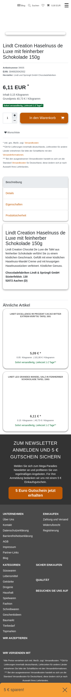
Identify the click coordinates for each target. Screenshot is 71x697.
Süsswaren (9, 570)
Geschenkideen (12, 614)
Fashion (7, 603)
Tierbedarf (9, 625)
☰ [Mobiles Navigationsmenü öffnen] (66, 5)
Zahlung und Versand (55, 519)
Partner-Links (11, 552)
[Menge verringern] (14, 120)
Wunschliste (12, 132)
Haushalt (8, 592)
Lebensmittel (10, 576)
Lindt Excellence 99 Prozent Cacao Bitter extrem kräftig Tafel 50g (35, 315)
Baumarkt (8, 620)
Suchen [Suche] (33, 5)
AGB (6, 541)
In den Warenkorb (47, 118)
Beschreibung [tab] (14, 182)
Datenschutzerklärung (16, 530)
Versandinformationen (13, 155)
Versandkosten (32, 143)
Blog (21, 5)
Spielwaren (9, 598)
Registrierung (51, 530)
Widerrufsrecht (51, 524)
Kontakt (7, 524)
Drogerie (8, 587)
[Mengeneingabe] (7, 118)
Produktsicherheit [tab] (16, 215)
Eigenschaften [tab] (14, 204)
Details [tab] (10, 193)
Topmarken (9, 631)
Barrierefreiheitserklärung (18, 535)
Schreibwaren (11, 609)
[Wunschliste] (43, 6)
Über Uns (8, 519)
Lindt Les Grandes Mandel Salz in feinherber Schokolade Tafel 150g (35, 378)
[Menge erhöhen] (14, 115)
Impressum (9, 547)
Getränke (8, 581)
